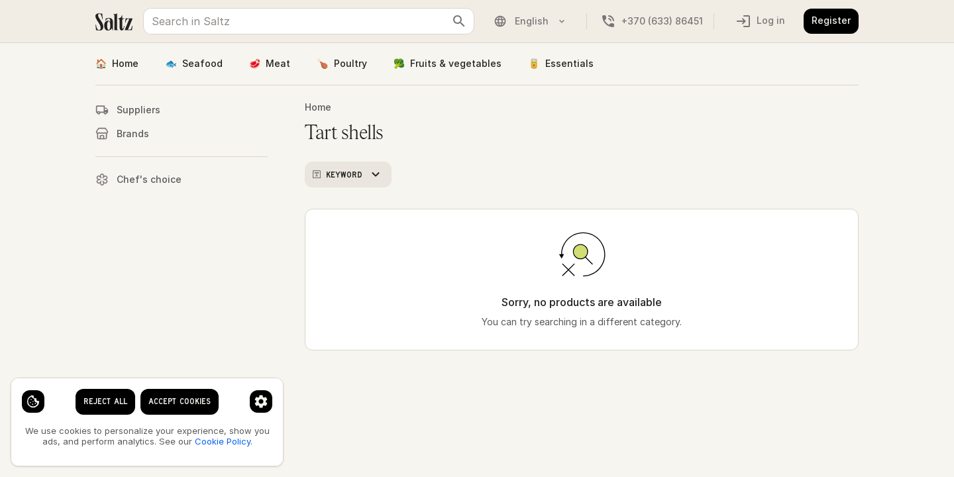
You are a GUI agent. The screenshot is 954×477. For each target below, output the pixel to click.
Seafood (193, 63)
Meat (269, 63)
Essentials (560, 63)
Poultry (341, 63)
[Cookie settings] (33, 401)
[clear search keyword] (459, 21)
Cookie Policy (222, 441)
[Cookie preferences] (261, 401)
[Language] (541, 21)
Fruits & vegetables (448, 63)
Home (116, 63)
